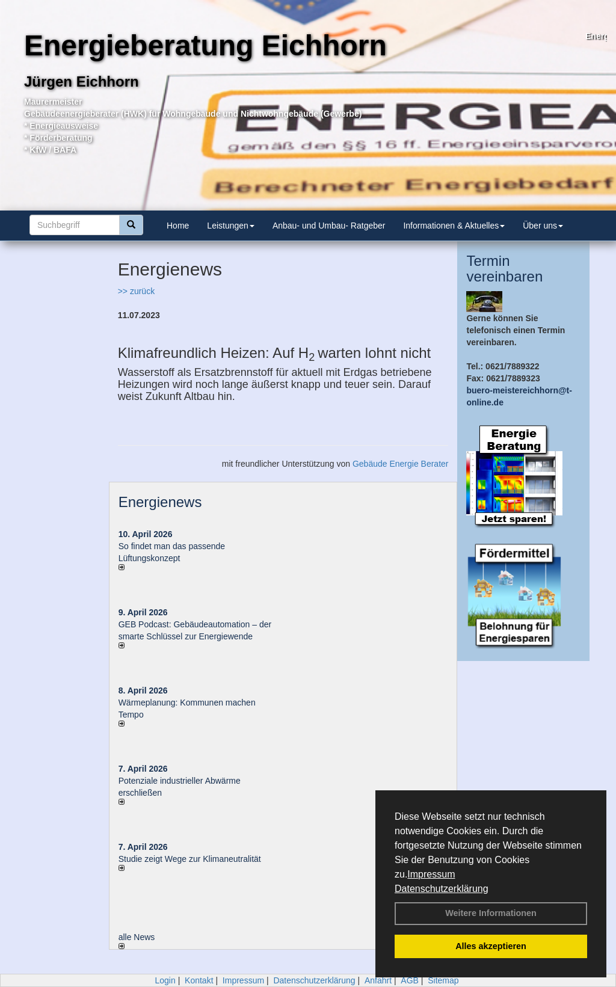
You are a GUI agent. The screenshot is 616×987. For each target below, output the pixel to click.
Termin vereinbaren (504, 268)
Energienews (160, 502)
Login (165, 980)
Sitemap (443, 980)
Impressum (431, 874)
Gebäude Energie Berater (401, 464)
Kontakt (199, 980)
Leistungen (230, 225)
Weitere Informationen (491, 913)
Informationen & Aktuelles (454, 225)
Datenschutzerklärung (441, 889)
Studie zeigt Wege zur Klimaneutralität (190, 859)
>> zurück (136, 291)
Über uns (543, 225)
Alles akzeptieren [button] (490, 946)
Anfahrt (378, 980)
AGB (410, 980)
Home (178, 225)
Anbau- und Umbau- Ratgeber (329, 225)
